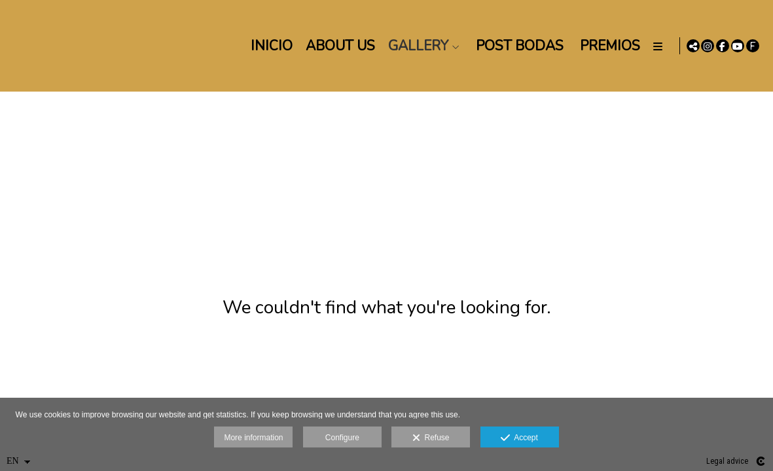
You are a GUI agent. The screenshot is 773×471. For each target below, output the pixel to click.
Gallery (416, 46)
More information (253, 437)
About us (337, 46)
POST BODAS (517, 46)
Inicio (269, 46)
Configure (342, 437)
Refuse (431, 438)
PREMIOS (607, 46)
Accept (519, 438)
